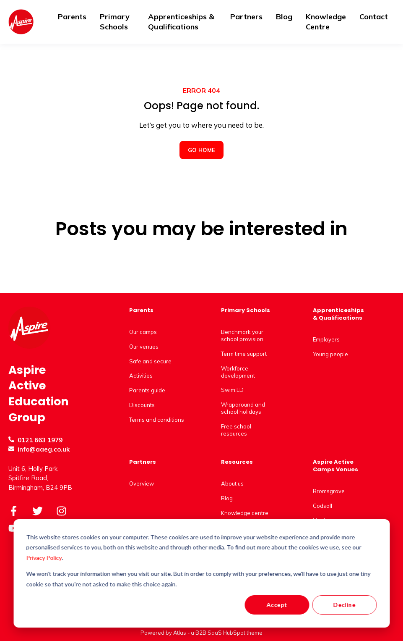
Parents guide (147, 390)
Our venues (144, 346)
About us (232, 483)
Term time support (244, 353)
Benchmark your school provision (242, 335)
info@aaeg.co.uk (44, 449)
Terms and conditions (156, 419)
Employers (326, 339)
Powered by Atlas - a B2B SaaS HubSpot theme (201, 632)
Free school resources (236, 430)
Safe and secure (150, 361)
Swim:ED (232, 389)
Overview (141, 483)
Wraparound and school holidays (243, 408)
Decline (344, 604)
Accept (276, 604)
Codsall (322, 505)
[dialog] (201, 573)
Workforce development (238, 372)
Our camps (143, 331)
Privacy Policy (44, 557)
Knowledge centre (244, 513)
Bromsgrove (329, 491)
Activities (141, 375)
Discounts (142, 405)
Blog (227, 498)
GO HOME (202, 150)
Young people (330, 354)
